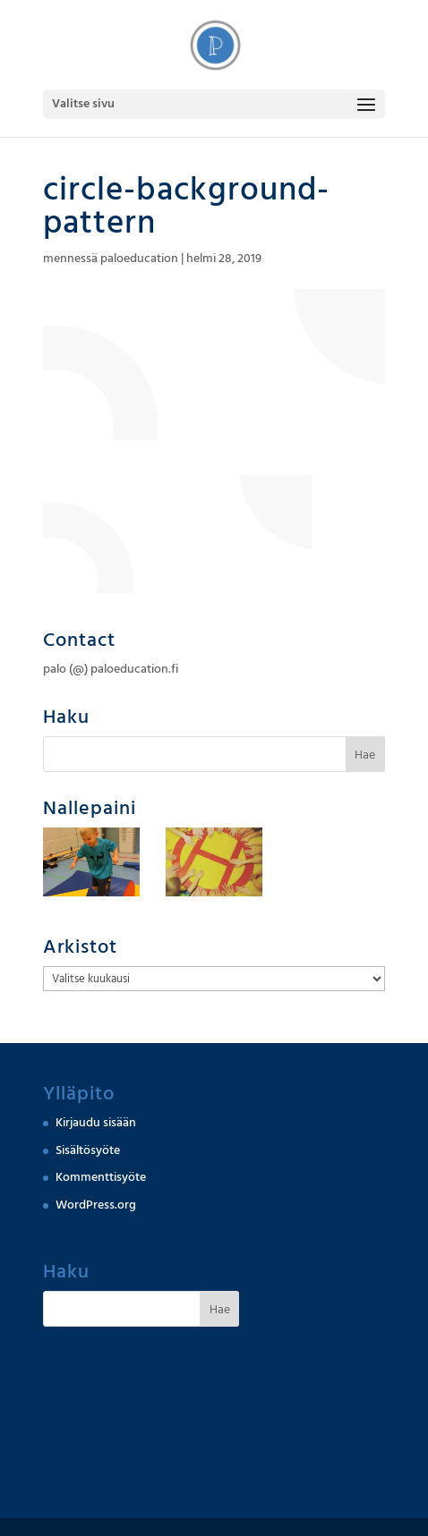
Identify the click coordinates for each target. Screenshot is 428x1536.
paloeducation (139, 258)
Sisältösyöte (88, 1150)
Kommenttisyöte (101, 1177)
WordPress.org (96, 1205)
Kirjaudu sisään (96, 1123)
